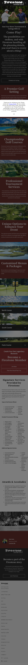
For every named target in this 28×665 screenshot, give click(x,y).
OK (14, 114)
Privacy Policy (12, 104)
